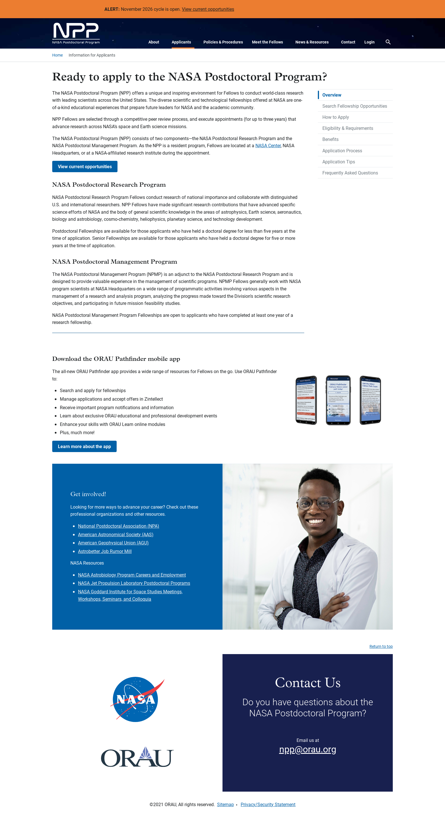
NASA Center (268, 145)
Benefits (330, 139)
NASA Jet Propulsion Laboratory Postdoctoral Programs (134, 583)
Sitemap (225, 804)
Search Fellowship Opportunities (354, 106)
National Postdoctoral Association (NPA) (118, 526)
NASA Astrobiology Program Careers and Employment (132, 575)
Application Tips (338, 162)
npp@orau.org (307, 749)
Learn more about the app (84, 446)
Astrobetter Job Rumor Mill (105, 551)
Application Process (342, 150)
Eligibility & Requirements (347, 128)
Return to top (381, 646)
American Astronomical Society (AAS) (116, 534)
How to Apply (335, 117)
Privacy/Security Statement (268, 804)
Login (369, 42)
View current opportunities (208, 9)
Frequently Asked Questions (350, 173)
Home (57, 55)
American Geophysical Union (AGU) (113, 543)
